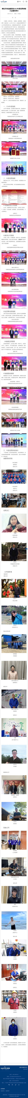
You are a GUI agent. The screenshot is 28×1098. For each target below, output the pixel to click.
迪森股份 (3, 1090)
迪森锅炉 (7, 1090)
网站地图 (17, 1096)
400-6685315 (23, 1067)
